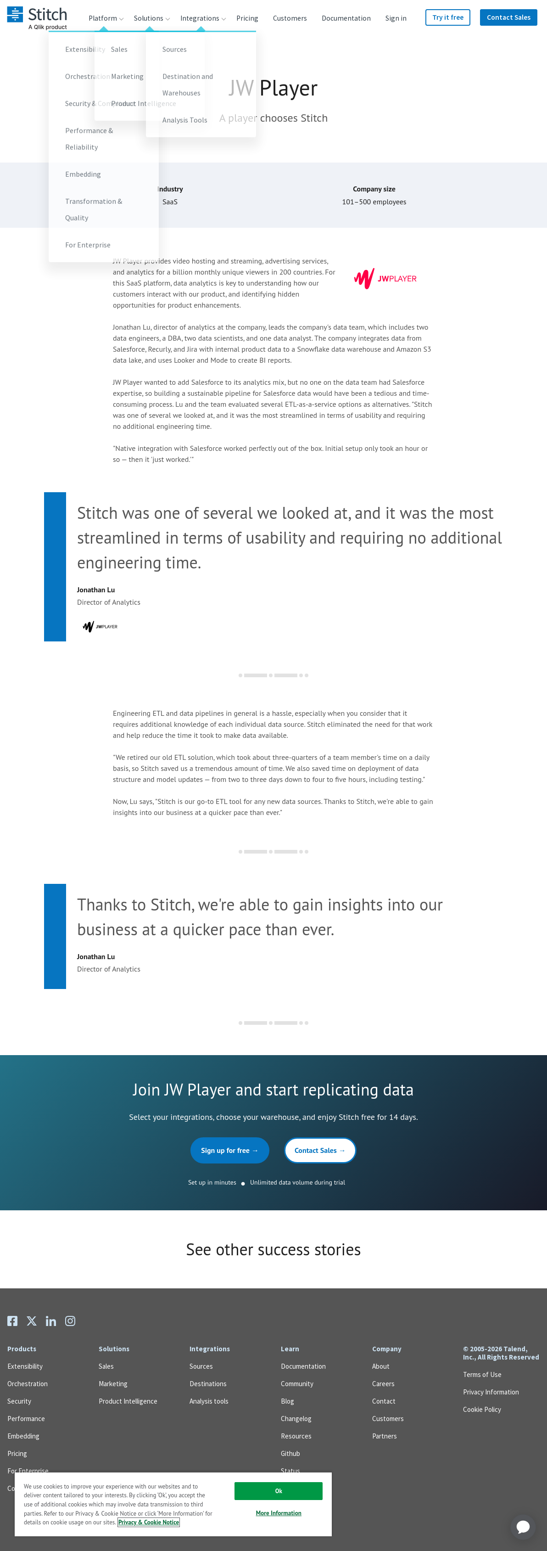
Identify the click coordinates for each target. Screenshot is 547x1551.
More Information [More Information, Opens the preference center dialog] (278, 1513)
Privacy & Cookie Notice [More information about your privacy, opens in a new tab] (148, 1522)
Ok (278, 1491)
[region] (173, 1504)
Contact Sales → (320, 1150)
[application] (523, 1527)
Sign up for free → (230, 1150)
